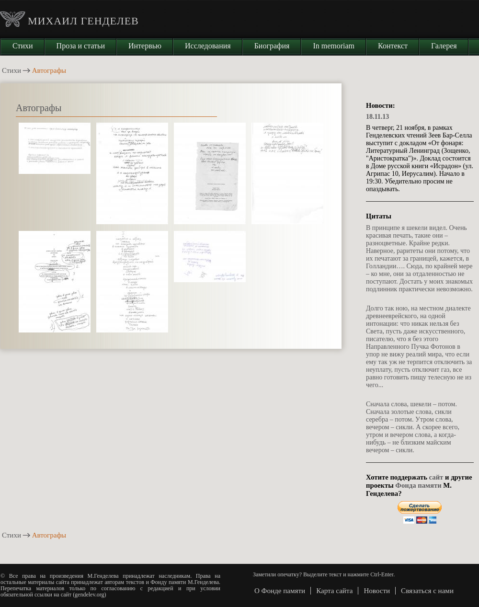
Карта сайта (334, 591)
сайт (436, 477)
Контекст (393, 46)
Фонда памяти (418, 485)
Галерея (444, 46)
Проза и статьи (81, 46)
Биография (272, 46)
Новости (377, 591)
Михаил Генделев (83, 21)
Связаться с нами (427, 591)
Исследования (208, 46)
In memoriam (333, 46)
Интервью (144, 46)
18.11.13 (377, 116)
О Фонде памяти (279, 591)
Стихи (22, 46)
